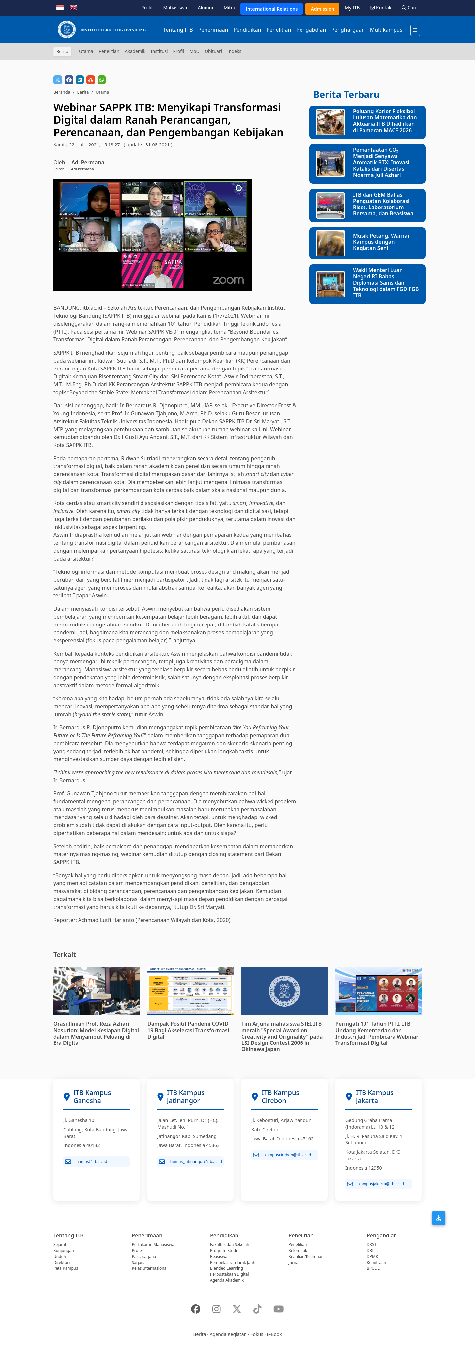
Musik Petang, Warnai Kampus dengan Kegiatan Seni (381, 242)
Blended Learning (226, 1268)
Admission (322, 9)
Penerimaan (213, 29)
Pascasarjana (144, 1256)
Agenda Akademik (227, 1280)
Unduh (59, 1256)
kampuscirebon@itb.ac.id (282, 1155)
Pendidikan (247, 29)
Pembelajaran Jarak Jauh (232, 1262)
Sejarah (60, 1244)
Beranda (61, 92)
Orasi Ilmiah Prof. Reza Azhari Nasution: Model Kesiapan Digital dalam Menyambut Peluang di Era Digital (96, 1033)
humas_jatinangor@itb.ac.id (190, 1162)
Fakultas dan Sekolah (229, 1244)
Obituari (213, 51)
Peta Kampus (65, 1268)
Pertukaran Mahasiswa (153, 1244)
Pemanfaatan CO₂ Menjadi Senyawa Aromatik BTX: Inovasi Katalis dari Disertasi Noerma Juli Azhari (381, 162)
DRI (370, 1250)
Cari (409, 7)
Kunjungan (63, 1250)
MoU (194, 51)
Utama (86, 51)
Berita (83, 92)
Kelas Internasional (150, 1268)
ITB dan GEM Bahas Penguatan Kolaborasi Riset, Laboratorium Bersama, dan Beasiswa (383, 204)
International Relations (272, 9)
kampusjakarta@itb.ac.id (375, 1184)
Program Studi (223, 1250)
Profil (146, 7)
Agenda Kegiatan (228, 1334)
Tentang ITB (178, 29)
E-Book (274, 1334)
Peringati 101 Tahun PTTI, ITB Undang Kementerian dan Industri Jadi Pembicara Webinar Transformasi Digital (376, 1033)
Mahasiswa (175, 7)
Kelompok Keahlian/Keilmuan (306, 1253)
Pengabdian (311, 29)
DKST (371, 1244)
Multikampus (386, 29)
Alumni (205, 7)
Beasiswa (218, 1256)
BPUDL (373, 1268)
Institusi (159, 51)
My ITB (352, 7)
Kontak (380, 7)
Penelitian (279, 29)
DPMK (372, 1256)
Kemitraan (376, 1262)
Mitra (229, 7)
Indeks (234, 51)
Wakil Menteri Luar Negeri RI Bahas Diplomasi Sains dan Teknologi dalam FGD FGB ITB (386, 282)
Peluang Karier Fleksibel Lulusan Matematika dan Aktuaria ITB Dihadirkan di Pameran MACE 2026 (385, 121)
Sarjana (139, 1262)
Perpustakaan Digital (229, 1274)
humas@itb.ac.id (86, 1162)
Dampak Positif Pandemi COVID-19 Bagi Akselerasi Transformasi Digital (188, 1030)
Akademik (135, 51)
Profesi (138, 1250)
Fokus (256, 1334)
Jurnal (294, 1262)
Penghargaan (347, 29)
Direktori (61, 1262)
